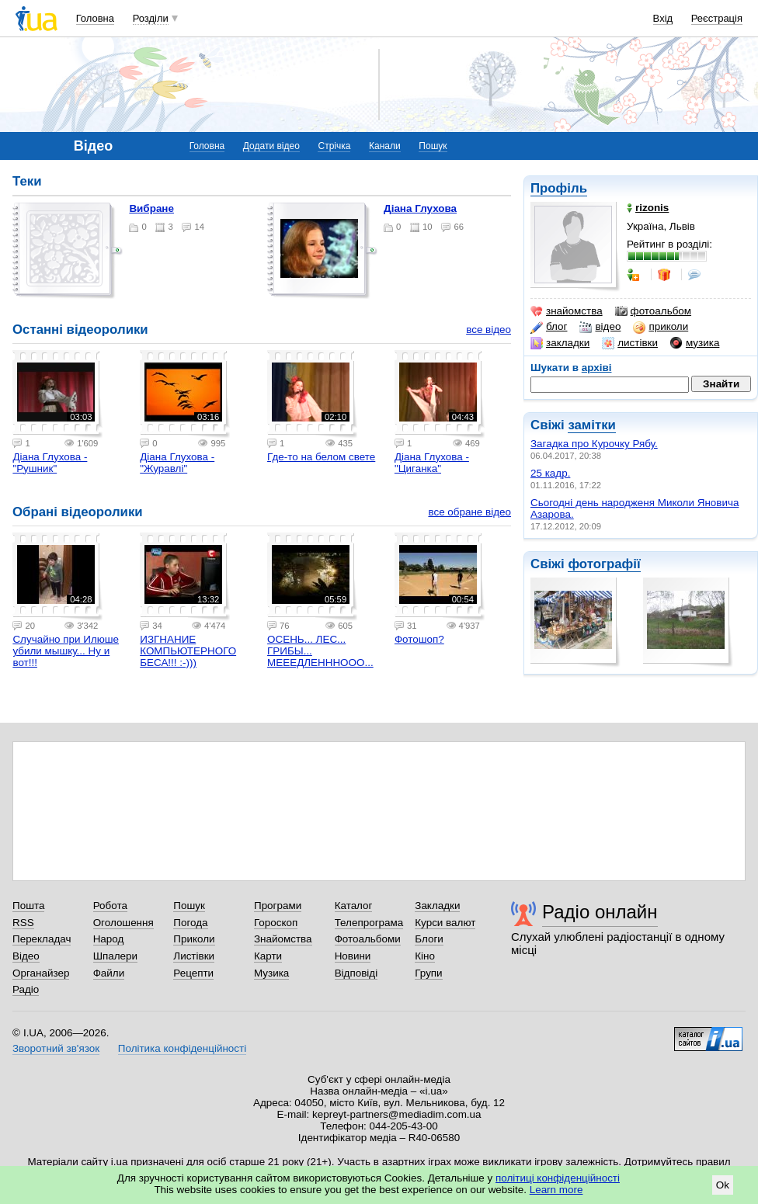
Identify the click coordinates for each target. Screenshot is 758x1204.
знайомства (566, 311)
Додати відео (271, 146)
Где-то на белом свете (321, 457)
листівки (630, 343)
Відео (26, 956)
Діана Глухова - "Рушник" (49, 462)
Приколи (193, 939)
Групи (428, 973)
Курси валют (445, 922)
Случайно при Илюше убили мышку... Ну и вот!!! (65, 650)
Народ (108, 939)
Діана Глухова (420, 208)
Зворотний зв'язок (55, 1048)
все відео (488, 329)
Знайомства (283, 939)
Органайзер (40, 973)
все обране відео (469, 512)
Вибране (151, 208)
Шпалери (115, 956)
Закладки (437, 905)
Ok (722, 1185)
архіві (597, 367)
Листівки (193, 956)
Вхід (663, 18)
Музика (271, 973)
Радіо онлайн (600, 911)
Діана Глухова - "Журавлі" (177, 462)
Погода (190, 922)
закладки (559, 343)
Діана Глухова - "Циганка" (432, 462)
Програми (277, 905)
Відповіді (356, 973)
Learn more (556, 1189)
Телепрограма (369, 922)
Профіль (558, 188)
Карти (268, 956)
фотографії (604, 564)
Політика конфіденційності (182, 1048)
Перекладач (41, 939)
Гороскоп (275, 922)
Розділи (151, 18)
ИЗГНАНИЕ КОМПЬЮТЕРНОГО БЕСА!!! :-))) (188, 650)
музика (694, 343)
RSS (23, 922)
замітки (592, 425)
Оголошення (123, 922)
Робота (110, 905)
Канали (385, 146)
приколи (660, 327)
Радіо (25, 989)
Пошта (28, 905)
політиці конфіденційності (557, 1178)
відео (600, 327)
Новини (353, 956)
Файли (109, 973)
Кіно (425, 956)
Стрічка (334, 146)
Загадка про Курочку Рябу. (594, 443)
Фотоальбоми (368, 939)
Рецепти (193, 973)
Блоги (429, 939)
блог (548, 327)
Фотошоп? (419, 639)
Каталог (354, 905)
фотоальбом (653, 311)
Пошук (433, 146)
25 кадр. (550, 473)
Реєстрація (716, 18)
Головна (95, 18)
